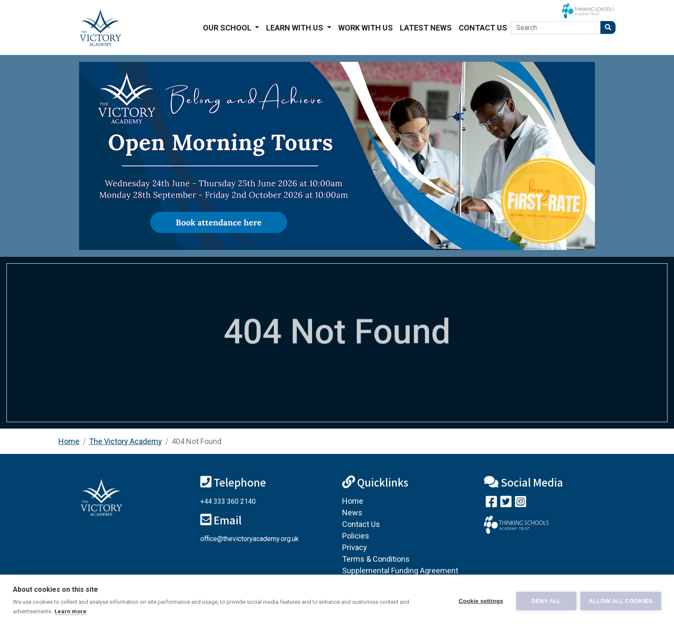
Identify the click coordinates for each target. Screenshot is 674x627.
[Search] (555, 27)
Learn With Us (295, 27)
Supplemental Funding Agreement (400, 570)
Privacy (354, 547)
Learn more (70, 611)
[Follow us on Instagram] (520, 503)
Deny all (546, 601)
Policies (355, 535)
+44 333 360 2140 (228, 501)
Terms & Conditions (376, 558)
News (352, 512)
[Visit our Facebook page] (491, 503)
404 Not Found (196, 441)
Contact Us (483, 27)
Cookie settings (480, 601)
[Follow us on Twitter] (506, 503)
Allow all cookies (621, 601)
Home (69, 441)
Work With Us (365, 27)
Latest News (426, 27)
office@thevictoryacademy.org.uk (249, 539)
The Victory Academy (125, 441)
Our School (228, 27)
